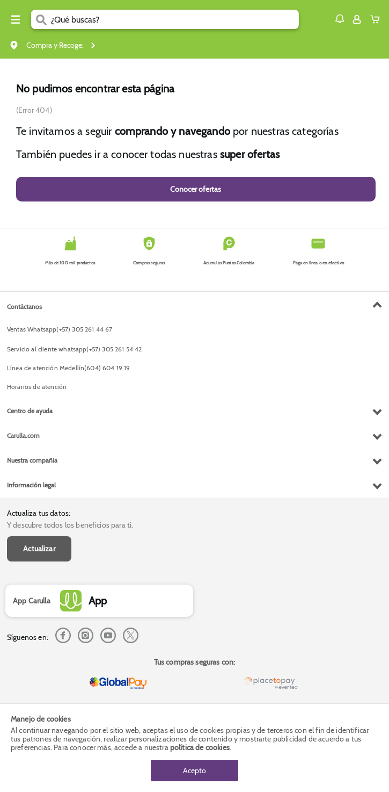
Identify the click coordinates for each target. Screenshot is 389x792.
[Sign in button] (357, 19)
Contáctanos (24, 307)
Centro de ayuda (30, 411)
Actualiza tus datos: (38, 513)
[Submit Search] (41, 19)
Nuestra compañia (32, 460)
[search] (175, 19)
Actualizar (39, 548)
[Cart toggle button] (377, 19)
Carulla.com (23, 435)
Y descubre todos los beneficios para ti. (70, 525)
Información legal (31, 485)
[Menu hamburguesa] (15, 19)
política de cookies (200, 747)
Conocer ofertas (195, 189)
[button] (340, 19)
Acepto (194, 770)
